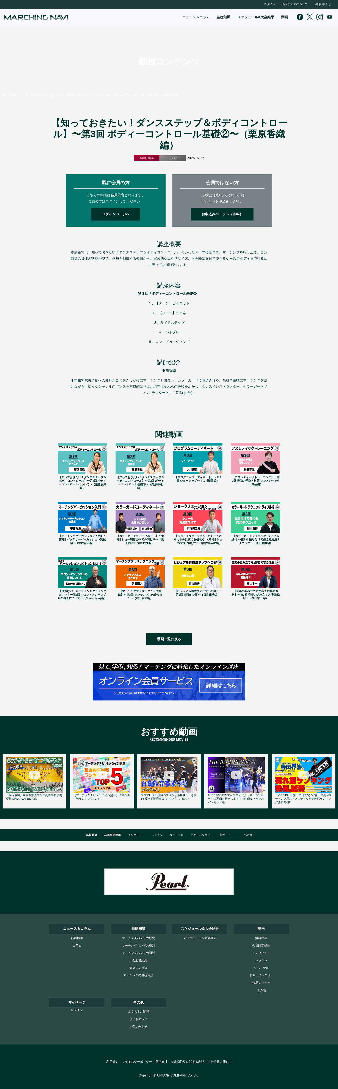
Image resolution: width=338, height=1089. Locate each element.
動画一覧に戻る (169, 639)
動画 (284, 17)
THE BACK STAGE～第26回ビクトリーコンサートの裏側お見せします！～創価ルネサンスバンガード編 (236, 799)
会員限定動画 (112, 835)
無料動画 (91, 835)
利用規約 (112, 1062)
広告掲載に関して (220, 1062)
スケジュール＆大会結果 (199, 938)
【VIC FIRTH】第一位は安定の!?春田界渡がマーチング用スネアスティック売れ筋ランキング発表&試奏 (303, 799)
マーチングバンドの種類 (138, 945)
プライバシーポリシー (137, 1062)
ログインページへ (116, 214)
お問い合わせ (322, 4)
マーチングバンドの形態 (138, 953)
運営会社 (161, 1062)
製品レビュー (228, 835)
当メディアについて (294, 4)
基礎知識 (223, 17)
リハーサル (177, 835)
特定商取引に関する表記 (187, 1062)
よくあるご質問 (138, 1011)
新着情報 (77, 938)
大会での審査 (138, 968)
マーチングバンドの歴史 (138, 938)
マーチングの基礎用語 (138, 975)
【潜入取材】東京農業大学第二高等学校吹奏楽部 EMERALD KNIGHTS (34, 797)
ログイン (269, 4)
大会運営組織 (138, 960)
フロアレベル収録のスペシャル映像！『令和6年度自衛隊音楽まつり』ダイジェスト (169, 797)
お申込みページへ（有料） (222, 214)
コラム (76, 945)
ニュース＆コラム (196, 17)
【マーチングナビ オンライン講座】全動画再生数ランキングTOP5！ (101, 797)
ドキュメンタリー (202, 835)
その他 (248, 835)
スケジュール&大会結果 (255, 17)
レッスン (157, 835)
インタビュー (136, 835)
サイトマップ (138, 1019)
